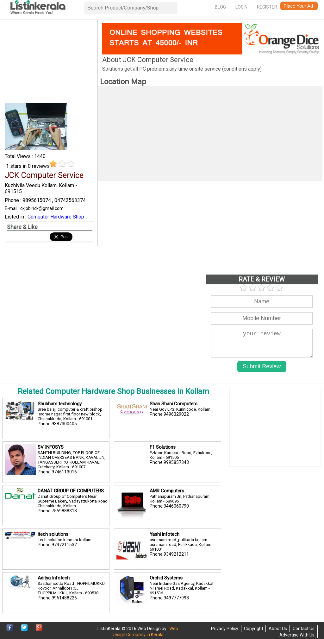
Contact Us (304, 628)
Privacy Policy (224, 628)
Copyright (253, 628)
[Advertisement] (49, 62)
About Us (278, 628)
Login (241, 6)
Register (267, 6)
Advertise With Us (297, 634)
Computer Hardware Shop (56, 217)
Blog (220, 6)
